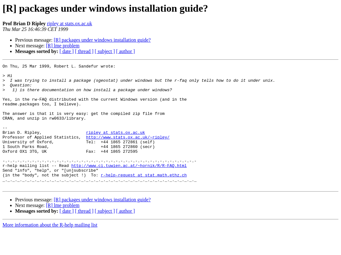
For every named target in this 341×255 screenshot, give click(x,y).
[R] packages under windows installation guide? (102, 40)
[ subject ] (105, 51)
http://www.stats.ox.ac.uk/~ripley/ (127, 152)
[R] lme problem (63, 45)
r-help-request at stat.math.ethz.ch (144, 197)
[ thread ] (84, 51)
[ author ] (125, 51)
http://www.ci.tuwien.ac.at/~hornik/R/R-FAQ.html (129, 186)
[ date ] (67, 51)
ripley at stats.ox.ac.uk (69, 23)
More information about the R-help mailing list (50, 249)
